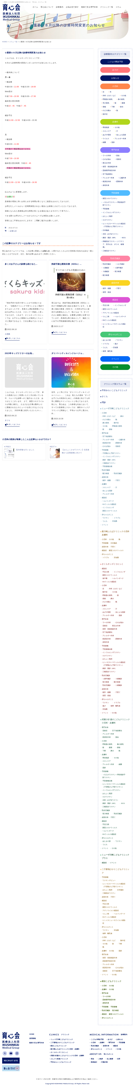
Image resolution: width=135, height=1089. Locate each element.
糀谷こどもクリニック (111, 981)
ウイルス (106, 138)
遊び (116, 344)
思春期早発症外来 (109, 170)
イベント (115, 359)
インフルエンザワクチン (112, 212)
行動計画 (104, 1062)
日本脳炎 (106, 230)
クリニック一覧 (106, 7)
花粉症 (118, 159)
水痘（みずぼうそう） (111, 234)
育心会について (47, 7)
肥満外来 (119, 181)
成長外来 (115, 283)
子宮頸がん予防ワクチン (111, 453)
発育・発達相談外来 (110, 166)
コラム (118, 7)
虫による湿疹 (121, 135)
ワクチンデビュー (109, 880)
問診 (104, 402)
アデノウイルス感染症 (110, 910)
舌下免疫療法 (107, 174)
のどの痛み (107, 110)
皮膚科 (115, 122)
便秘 (104, 107)
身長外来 (106, 185)
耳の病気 (106, 103)
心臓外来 (123, 178)
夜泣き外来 (107, 163)
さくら (7, 420)
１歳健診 (106, 268)
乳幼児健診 (115, 258)
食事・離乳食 (107, 351)
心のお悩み (107, 159)
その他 (123, 95)
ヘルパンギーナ (120, 316)
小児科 (7, 334)
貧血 (118, 155)
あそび (115, 70)
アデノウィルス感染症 (111, 313)
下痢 (113, 107)
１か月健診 (120, 264)
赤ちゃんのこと (115, 334)
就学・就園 (107, 288)
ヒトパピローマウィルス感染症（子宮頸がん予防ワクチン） (114, 225)
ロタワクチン (107, 220)
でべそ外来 (107, 155)
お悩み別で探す (72, 7)
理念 (92, 1059)
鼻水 (121, 107)
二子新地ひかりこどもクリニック (115, 871)
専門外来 (115, 150)
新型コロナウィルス (110, 309)
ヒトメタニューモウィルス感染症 (114, 325)
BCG (124, 238)
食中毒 (104, 578)
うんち (105, 347)
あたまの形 (107, 340)
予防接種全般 (107, 466)
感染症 (115, 300)
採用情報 (32, 1038)
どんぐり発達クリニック (59, 1059)
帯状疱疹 (106, 127)
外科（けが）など (109, 95)
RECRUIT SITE (11, 1060)
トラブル (106, 344)
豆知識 (115, 347)
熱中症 (105, 114)
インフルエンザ (120, 305)
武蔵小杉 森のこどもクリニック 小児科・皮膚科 (116, 721)
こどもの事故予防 (115, 62)
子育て (118, 288)
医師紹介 (94, 1062)
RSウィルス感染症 (109, 320)
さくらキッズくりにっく (112, 564)
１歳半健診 (119, 268)
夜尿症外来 (107, 181)
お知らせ (13, 231)
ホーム (35, 7)
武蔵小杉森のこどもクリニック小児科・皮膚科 (67, 1055)
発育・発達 (107, 292)
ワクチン (119, 340)
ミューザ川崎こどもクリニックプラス (115, 856)
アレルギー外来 (120, 138)
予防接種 (115, 193)
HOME (31, 1034)
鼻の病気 (121, 99)
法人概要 (110, 1059)
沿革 (118, 1059)
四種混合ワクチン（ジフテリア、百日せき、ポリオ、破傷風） (113, 244)
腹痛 (123, 103)
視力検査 (118, 271)
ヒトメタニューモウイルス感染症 (113, 921)
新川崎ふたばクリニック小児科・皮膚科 (65, 1049)
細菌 (104, 142)
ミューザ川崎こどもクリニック (115, 408)
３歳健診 (106, 271)
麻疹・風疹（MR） (110, 238)
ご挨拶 (100, 1059)
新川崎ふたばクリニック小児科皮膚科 (115, 533)
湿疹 (113, 142)
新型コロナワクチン (110, 198)
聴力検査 (106, 275)
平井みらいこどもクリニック (114, 390)
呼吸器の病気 (107, 99)
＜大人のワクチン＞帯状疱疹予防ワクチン (114, 203)
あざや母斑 (107, 135)
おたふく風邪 (107, 216)
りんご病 (106, 316)
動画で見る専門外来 (89, 7)
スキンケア (107, 131)
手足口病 (106, 305)
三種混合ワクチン (109, 251)
